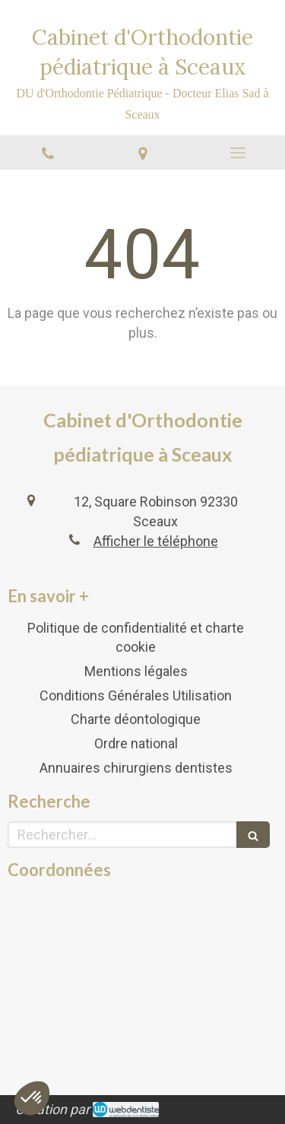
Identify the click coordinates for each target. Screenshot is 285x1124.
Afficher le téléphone (155, 541)
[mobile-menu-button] (237, 153)
